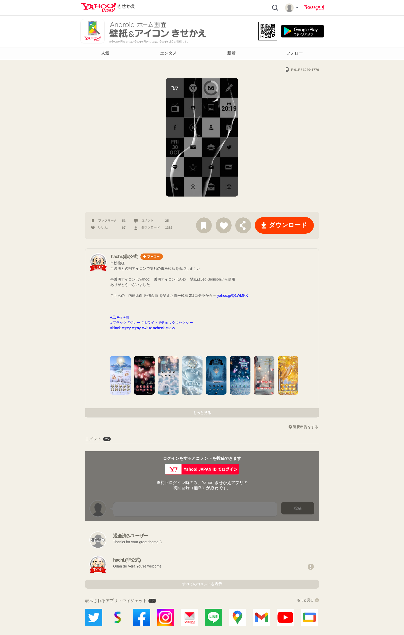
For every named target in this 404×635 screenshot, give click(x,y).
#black (115, 328)
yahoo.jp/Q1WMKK (232, 295)
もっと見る (202, 413)
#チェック (167, 322)
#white (147, 328)
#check (159, 328)
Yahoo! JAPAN (314, 8)
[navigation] (202, 53)
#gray (136, 328)
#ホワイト (149, 322)
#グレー (134, 322)
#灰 (120, 317)
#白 (128, 317)
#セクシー (184, 322)
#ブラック (118, 322)
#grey (126, 328)
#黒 (113, 317)
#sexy (172, 328)
